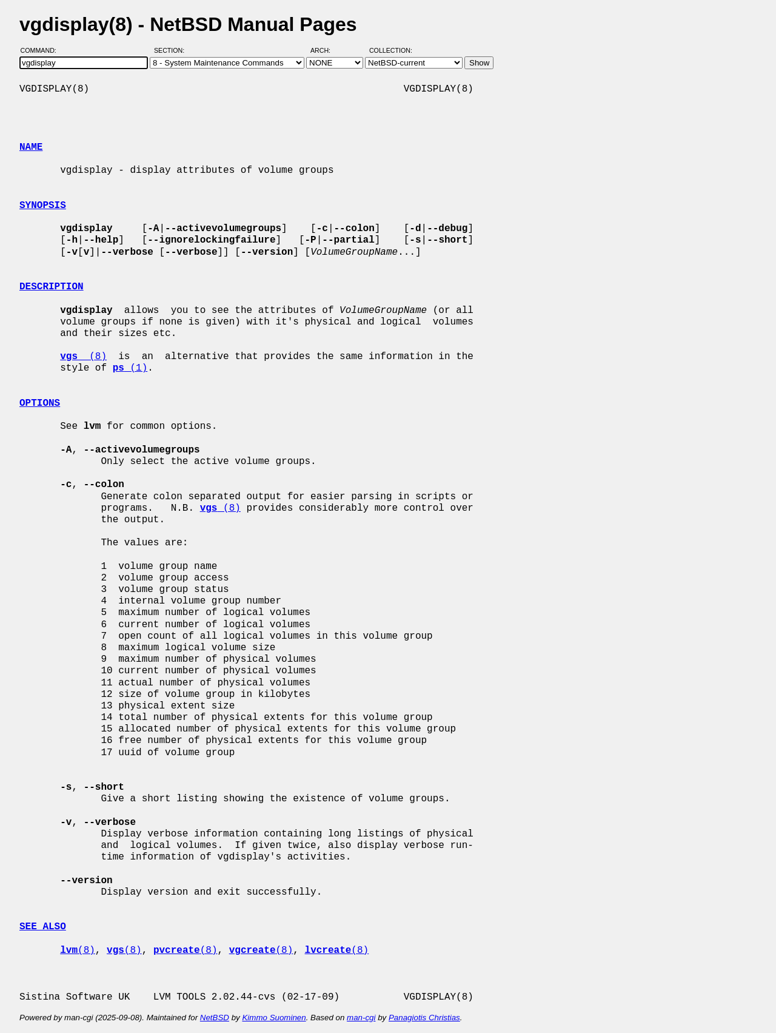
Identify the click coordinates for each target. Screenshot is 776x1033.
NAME (30, 147)
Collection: (390, 50)
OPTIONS (39, 403)
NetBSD (214, 1017)
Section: (172, 50)
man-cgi (361, 1017)
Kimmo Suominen (274, 1017)
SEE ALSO (42, 927)
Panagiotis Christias (424, 1017)
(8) (83, 356)
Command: (42, 50)
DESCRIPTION (51, 287)
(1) (130, 368)
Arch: (325, 50)
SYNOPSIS (42, 205)
